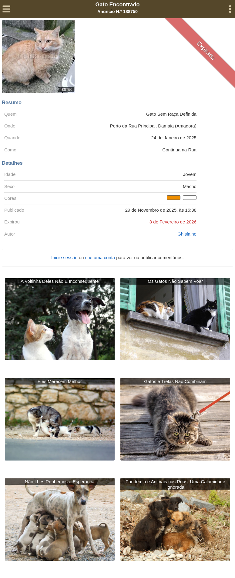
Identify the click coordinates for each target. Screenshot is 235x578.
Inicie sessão (65, 257)
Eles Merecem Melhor (60, 381)
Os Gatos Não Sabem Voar (175, 281)
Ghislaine (186, 233)
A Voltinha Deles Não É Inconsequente (60, 281)
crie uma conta (100, 257)
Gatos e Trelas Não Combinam (175, 381)
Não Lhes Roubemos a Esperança (59, 481)
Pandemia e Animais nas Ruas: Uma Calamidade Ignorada (175, 484)
